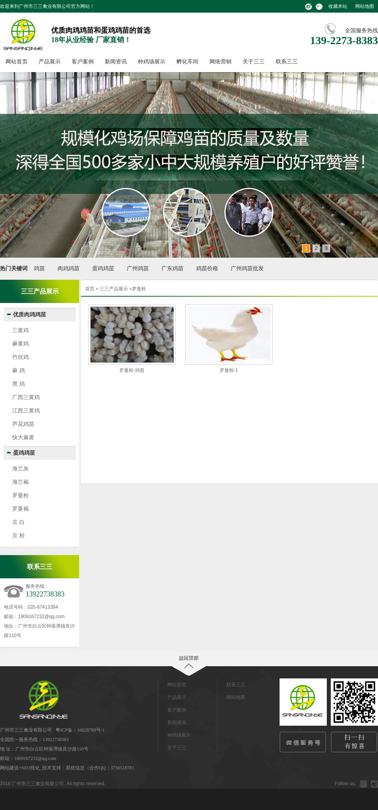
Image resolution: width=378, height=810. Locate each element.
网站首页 (17, 62)
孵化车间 (187, 62)
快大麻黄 (23, 437)
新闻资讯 (116, 62)
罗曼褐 (20, 508)
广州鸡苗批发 (247, 268)
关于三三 (254, 62)
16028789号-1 (91, 730)
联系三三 (287, 62)
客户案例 (83, 62)
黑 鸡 (18, 384)
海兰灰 (20, 468)
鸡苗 (39, 268)
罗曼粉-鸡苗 (132, 370)
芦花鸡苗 (23, 424)
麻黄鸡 (20, 343)
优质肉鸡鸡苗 (29, 315)
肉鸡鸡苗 (68, 268)
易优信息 (75, 768)
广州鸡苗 (138, 268)
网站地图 (364, 6)
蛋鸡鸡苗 (103, 268)
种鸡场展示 (151, 62)
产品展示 (50, 62)
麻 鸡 (18, 370)
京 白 (18, 522)
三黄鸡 (20, 330)
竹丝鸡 (20, 357)
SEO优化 (31, 768)
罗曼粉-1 (229, 370)
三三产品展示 (114, 289)
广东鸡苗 (172, 268)
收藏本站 (337, 6)
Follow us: (345, 783)
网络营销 (220, 62)
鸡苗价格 (207, 268)
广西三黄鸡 (26, 397)
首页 (89, 289)
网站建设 (9, 768)
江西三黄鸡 (26, 410)
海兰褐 (20, 482)
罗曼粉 (20, 495)
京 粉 (18, 535)
